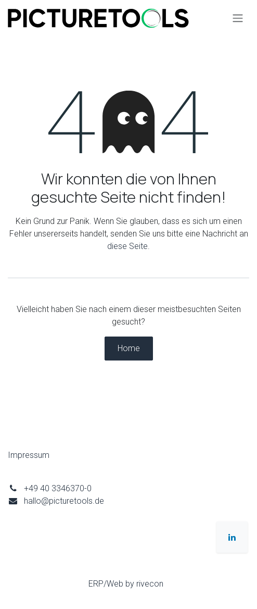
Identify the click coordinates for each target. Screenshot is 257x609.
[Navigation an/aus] (237, 18)
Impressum (28, 455)
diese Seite (127, 246)
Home (129, 348)
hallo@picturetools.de (64, 501)
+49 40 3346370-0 (58, 488)
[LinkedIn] (232, 537)
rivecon (149, 584)
